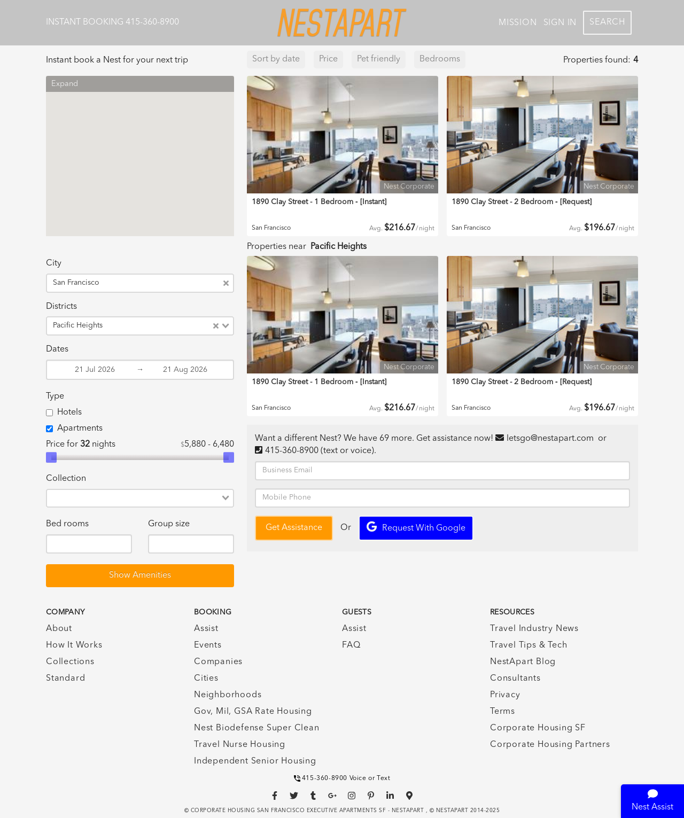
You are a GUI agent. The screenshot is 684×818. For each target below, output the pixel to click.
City (53, 263)
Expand (64, 84)
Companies (218, 662)
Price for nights (80, 444)
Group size (169, 524)
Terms (502, 711)
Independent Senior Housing (255, 761)
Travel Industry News (534, 629)
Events (208, 645)
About (59, 629)
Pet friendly (378, 59)
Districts (61, 306)
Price (328, 59)
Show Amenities (140, 575)
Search (607, 22)
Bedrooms (439, 59)
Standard (65, 678)
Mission (518, 23)
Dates (57, 349)
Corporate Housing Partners (550, 745)
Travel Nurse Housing (239, 745)
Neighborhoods (227, 695)
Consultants (515, 678)
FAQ (351, 645)
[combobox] (163, 283)
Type (55, 396)
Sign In (560, 23)
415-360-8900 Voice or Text (342, 778)
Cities (206, 678)
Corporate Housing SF (538, 728)
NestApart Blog (523, 662)
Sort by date (276, 59)
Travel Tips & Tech (528, 645)
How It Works (74, 645)
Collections (70, 662)
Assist (206, 629)
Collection (66, 478)
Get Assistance (294, 528)
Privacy (505, 695)
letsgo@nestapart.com (550, 438)
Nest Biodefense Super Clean (257, 728)
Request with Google (416, 527)
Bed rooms (67, 524)
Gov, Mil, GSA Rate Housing (253, 711)
